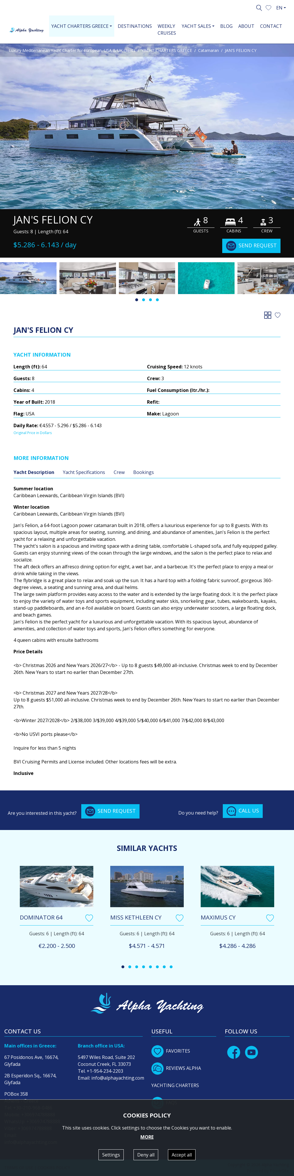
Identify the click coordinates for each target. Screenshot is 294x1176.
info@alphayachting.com (117, 1078)
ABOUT (246, 26)
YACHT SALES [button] (196, 26)
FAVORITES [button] (170, 1051)
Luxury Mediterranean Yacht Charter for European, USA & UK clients (72, 50)
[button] (268, 7)
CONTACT (271, 26)
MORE (147, 1137)
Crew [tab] (119, 472)
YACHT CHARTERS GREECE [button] (80, 26)
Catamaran (208, 50)
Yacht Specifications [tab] (84, 472)
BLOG (226, 26)
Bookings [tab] (143, 472)
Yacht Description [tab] (33, 472)
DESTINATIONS (135, 26)
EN (279, 8)
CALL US (243, 811)
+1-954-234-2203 (105, 1071)
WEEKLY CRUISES (167, 29)
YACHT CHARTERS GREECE (167, 50)
